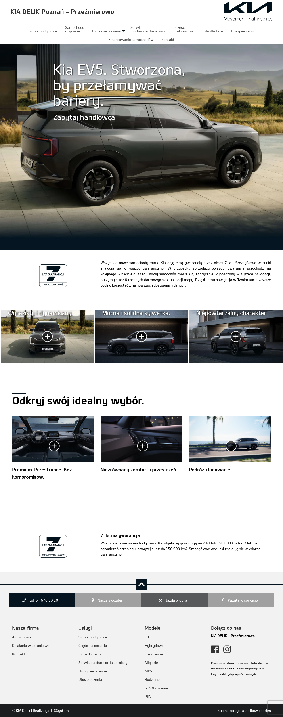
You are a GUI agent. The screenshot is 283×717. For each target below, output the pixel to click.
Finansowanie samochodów (131, 39)
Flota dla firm (212, 31)
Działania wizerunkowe (31, 645)
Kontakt (167, 39)
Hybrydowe (154, 645)
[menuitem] (43, 31)
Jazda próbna (176, 600)
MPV (149, 671)
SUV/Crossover (157, 688)
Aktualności (21, 637)
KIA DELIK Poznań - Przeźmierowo (62, 11)
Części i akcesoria (92, 645)
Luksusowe (154, 654)
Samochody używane (74, 29)
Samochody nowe (43, 31)
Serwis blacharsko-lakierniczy (148, 29)
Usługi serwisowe (106, 31)
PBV (148, 696)
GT (147, 637)
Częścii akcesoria (184, 29)
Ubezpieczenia (242, 31)
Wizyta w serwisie (243, 600)
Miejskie (151, 662)
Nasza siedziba (110, 600)
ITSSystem (60, 710)
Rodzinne (152, 679)
